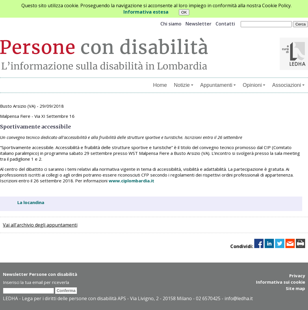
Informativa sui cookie (280, 282)
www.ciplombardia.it (131, 181)
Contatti (225, 24)
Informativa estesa (145, 12)
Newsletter (198, 24)
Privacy (297, 275)
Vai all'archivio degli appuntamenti (40, 225)
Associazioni (288, 85)
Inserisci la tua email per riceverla (36, 282)
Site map (295, 288)
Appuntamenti (218, 85)
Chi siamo (170, 24)
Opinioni (254, 85)
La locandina (30, 202)
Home (160, 85)
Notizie (183, 85)
